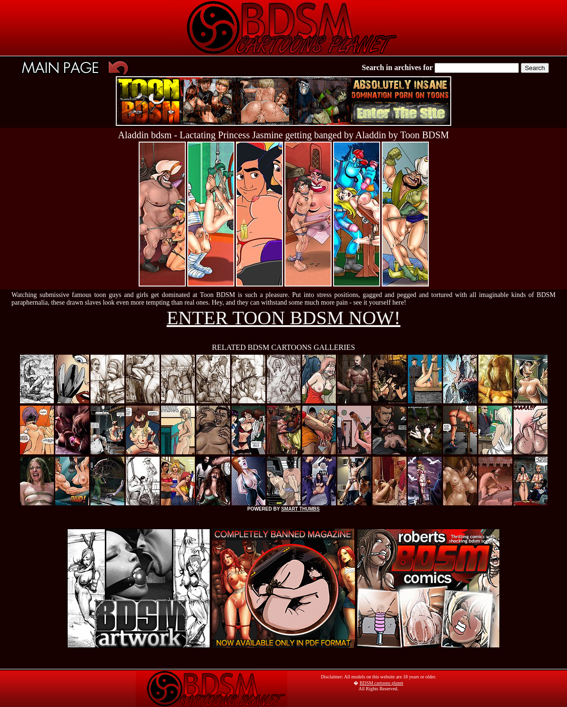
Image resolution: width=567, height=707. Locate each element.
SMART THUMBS (300, 509)
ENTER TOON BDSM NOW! (284, 317)
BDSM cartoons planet (382, 683)
